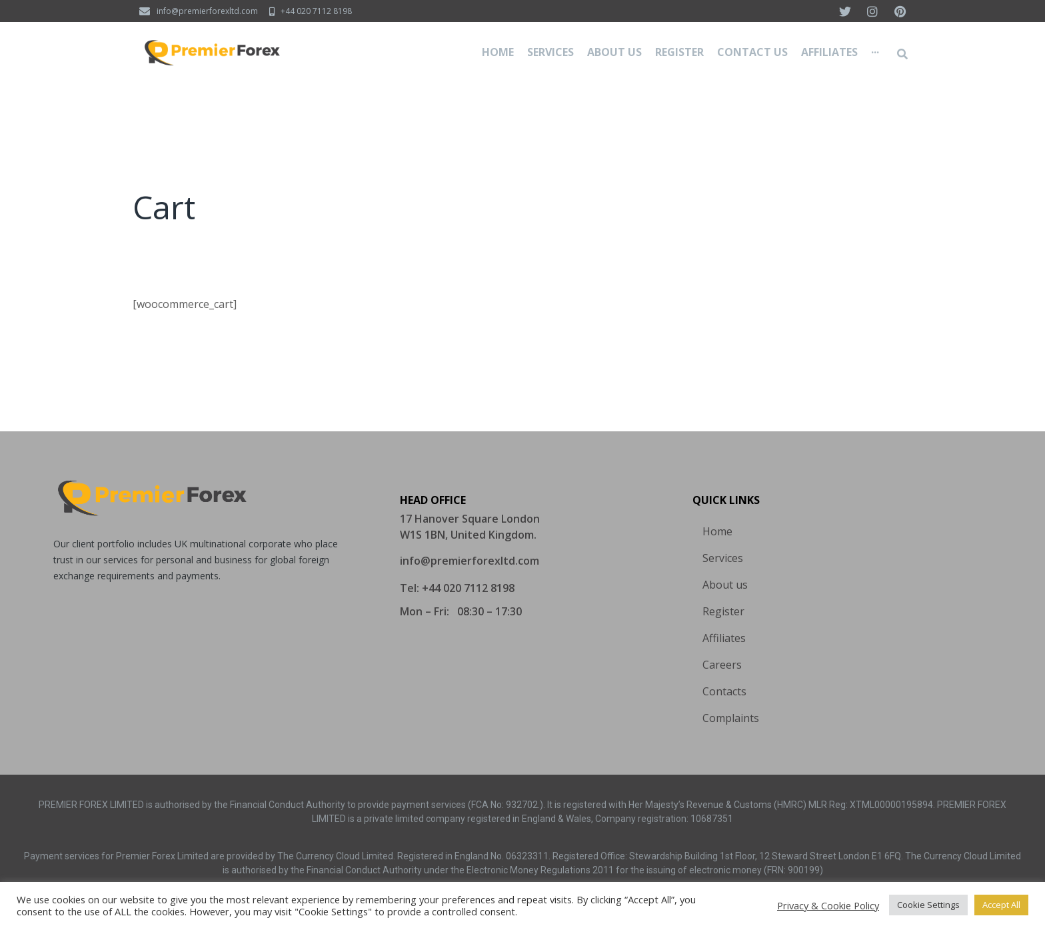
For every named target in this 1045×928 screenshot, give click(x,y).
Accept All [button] (1001, 905)
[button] (469, 561)
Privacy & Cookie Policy (828, 905)
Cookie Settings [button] (928, 905)
